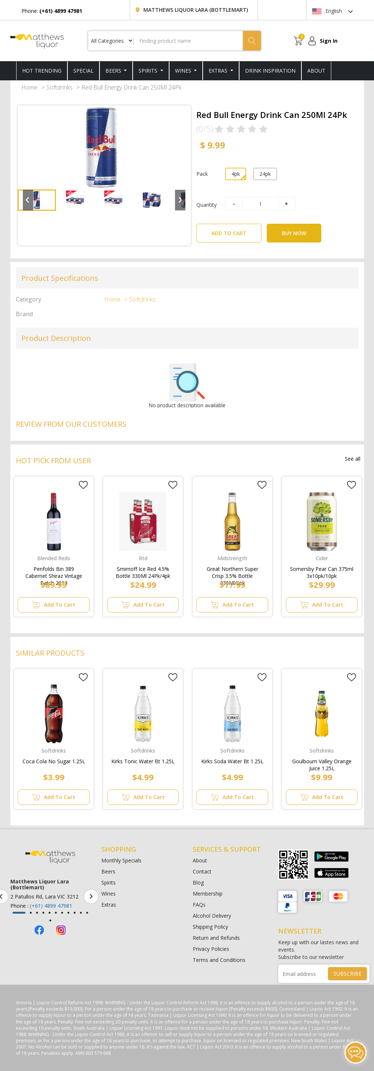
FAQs (199, 904)
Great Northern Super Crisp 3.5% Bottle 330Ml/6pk (232, 570)
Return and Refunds (216, 937)
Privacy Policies (211, 948)
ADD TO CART (237, 230)
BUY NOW (294, 233)
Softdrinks (59, 87)
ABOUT (316, 70)
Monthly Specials (121, 860)
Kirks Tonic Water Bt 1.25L (143, 761)
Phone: (51, 10)
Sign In (329, 40)
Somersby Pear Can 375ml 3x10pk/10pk (321, 570)
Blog (198, 882)
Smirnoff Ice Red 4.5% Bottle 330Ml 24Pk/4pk (143, 570)
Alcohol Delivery (212, 915)
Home (29, 87)
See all (352, 458)
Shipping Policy (210, 926)
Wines (184, 70)
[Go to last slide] (28, 200)
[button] (37, 200)
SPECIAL (83, 70)
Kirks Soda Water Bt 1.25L (232, 761)
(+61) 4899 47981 (51, 905)
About (200, 860)
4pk (235, 173)
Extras (219, 70)
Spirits (149, 70)
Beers (114, 70)
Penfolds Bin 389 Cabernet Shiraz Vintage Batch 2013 (53, 570)
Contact (202, 871)
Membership (208, 893)
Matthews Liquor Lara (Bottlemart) (195, 9)
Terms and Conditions (219, 959)
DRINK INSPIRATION (270, 70)
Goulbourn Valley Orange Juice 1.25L (322, 763)
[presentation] (91, 896)
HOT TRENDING (42, 70)
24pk (265, 173)
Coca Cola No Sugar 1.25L (53, 761)
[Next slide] (180, 200)
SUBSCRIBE (347, 973)
